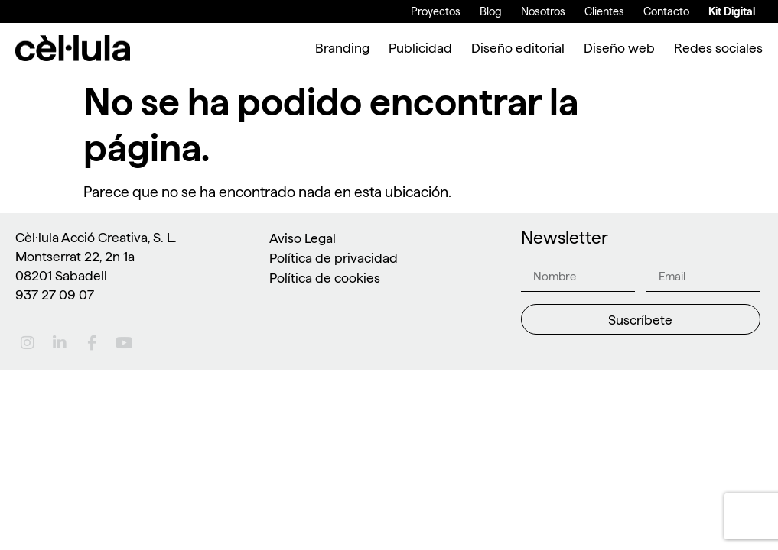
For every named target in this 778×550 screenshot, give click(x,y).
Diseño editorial (518, 47)
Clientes (604, 11)
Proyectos (436, 11)
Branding (342, 47)
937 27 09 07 (54, 294)
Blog (491, 11)
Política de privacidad (333, 258)
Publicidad (420, 47)
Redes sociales (718, 47)
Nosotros (543, 11)
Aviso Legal (302, 238)
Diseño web (619, 47)
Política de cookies (324, 277)
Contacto (666, 11)
